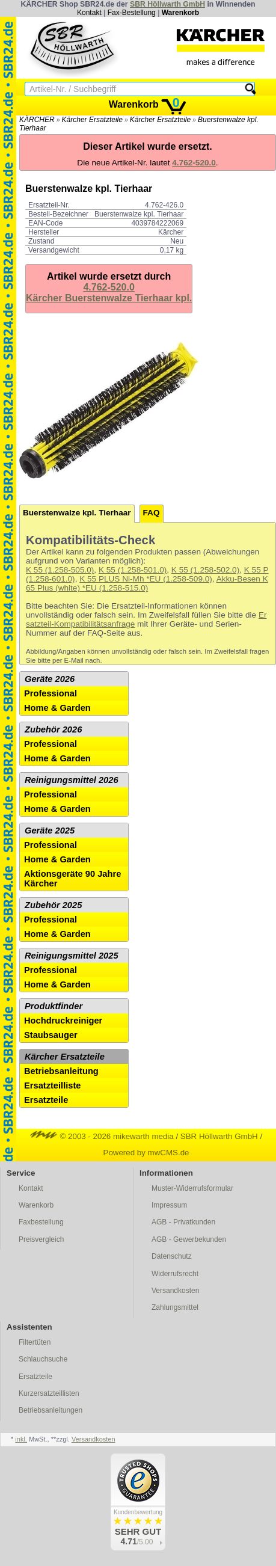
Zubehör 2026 (53, 729)
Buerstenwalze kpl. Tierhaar (77, 512)
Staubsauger (51, 1035)
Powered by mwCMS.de (146, 1152)
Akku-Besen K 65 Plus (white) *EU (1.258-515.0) (147, 583)
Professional (50, 693)
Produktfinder (53, 1006)
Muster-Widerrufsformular (192, 1188)
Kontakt (89, 12)
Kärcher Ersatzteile (92, 119)
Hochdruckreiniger (63, 1020)
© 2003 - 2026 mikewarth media (102, 1136)
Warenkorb (180, 12)
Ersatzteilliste (52, 1085)
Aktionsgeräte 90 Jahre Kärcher (72, 878)
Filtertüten (35, 1342)
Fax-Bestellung (132, 12)
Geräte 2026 (50, 679)
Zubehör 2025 (53, 905)
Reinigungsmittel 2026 (71, 780)
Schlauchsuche (43, 1359)
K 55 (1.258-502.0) (205, 569)
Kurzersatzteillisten (49, 1393)
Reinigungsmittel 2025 (71, 955)
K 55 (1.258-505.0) (60, 569)
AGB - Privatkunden (183, 1222)
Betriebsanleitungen (50, 1410)
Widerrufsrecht (175, 1274)
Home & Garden (57, 708)
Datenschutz (172, 1256)
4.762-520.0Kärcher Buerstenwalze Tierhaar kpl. (109, 292)
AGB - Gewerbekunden (189, 1239)
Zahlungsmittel (175, 1307)
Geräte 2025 (50, 830)
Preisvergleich (41, 1239)
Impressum (169, 1205)
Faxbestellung (41, 1222)
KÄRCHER (37, 119)
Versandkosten (175, 1290)
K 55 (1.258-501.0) (133, 569)
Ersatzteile (46, 1100)
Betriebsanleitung (61, 1071)
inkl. (21, 1439)
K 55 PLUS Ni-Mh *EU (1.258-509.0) (145, 578)
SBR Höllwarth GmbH (167, 4)
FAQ (151, 512)
